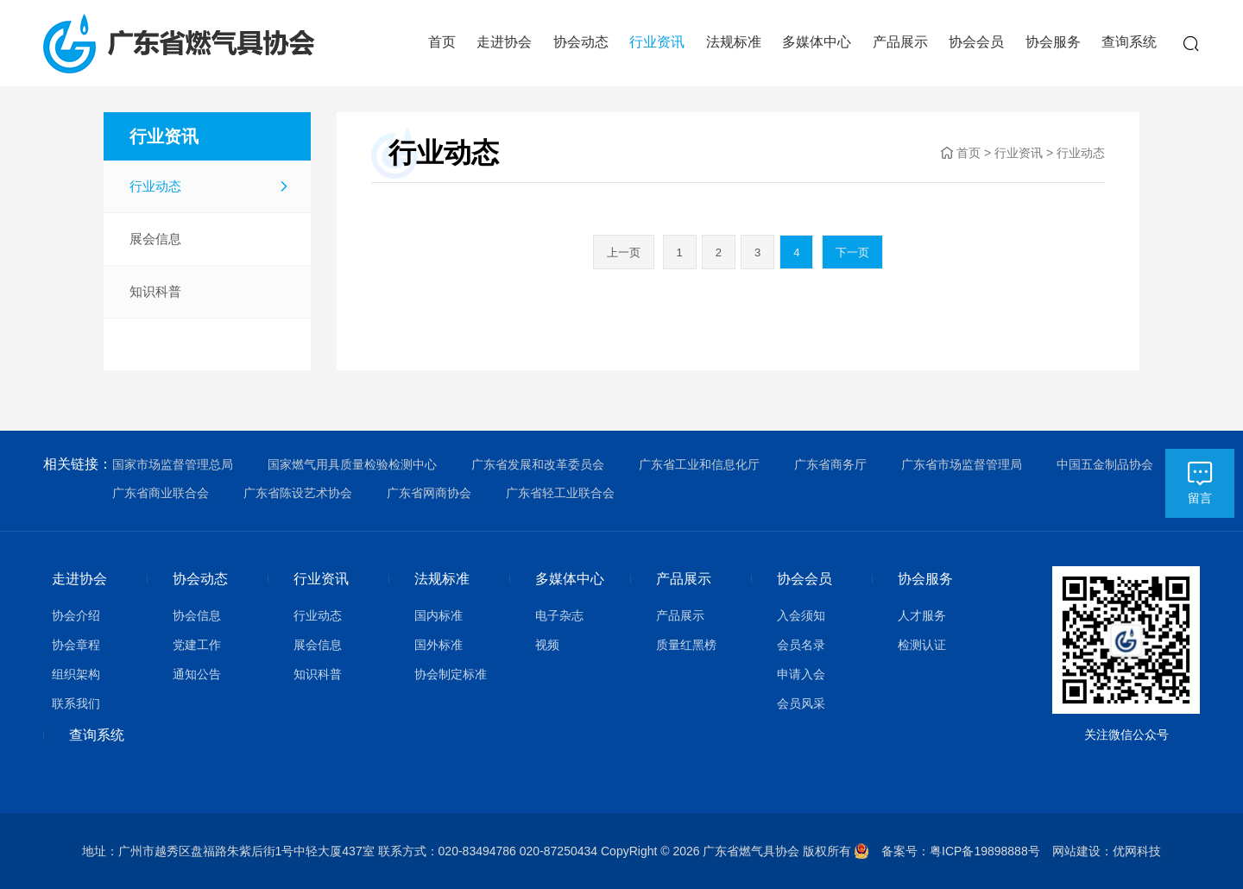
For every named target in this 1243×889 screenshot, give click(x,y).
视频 (547, 645)
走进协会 (504, 42)
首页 (442, 42)
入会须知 (801, 615)
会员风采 (801, 703)
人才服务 (922, 615)
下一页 (852, 252)
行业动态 (155, 186)
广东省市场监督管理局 (961, 464)
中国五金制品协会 (1105, 464)
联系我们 (76, 703)
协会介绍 (76, 615)
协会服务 (1053, 42)
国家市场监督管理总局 (172, 464)
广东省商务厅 (830, 464)
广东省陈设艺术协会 (297, 493)
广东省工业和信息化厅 (699, 464)
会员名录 (801, 645)
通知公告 (197, 674)
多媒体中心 (816, 42)
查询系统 (1129, 42)
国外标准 (438, 645)
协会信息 (197, 615)
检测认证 (922, 645)
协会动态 (581, 42)
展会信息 (155, 238)
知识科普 (155, 291)
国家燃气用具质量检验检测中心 (352, 464)
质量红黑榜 (686, 645)
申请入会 (801, 674)
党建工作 (197, 645)
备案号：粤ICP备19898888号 (966, 851)
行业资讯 (657, 42)
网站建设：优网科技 (1106, 851)
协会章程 (76, 645)
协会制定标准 (450, 674)
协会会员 (976, 42)
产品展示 (900, 42)
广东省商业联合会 (160, 493)
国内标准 (438, 615)
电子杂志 (559, 615)
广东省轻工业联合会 (560, 493)
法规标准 (733, 42)
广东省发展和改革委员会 (537, 464)
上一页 (623, 252)
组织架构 (76, 674)
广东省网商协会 (429, 493)
